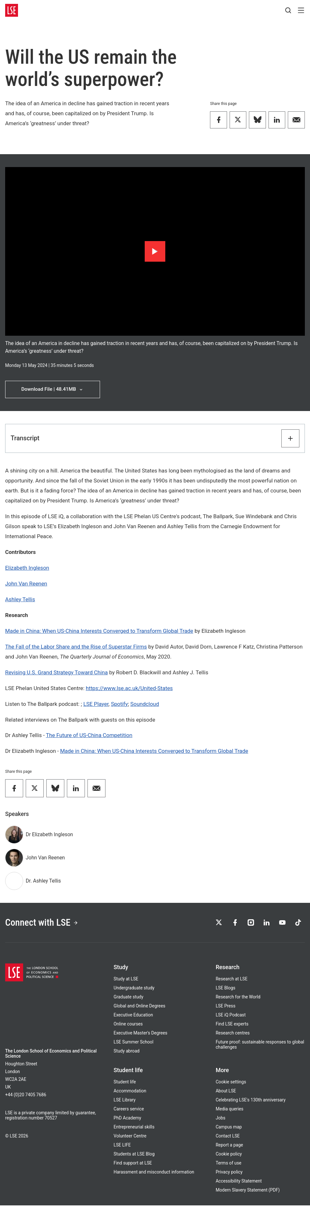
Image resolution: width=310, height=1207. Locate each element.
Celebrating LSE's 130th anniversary (251, 1101)
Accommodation (130, 1092)
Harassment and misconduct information (154, 1173)
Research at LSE (232, 980)
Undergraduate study (134, 989)
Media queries (229, 1110)
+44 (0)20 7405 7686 (25, 1096)
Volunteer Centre (130, 1137)
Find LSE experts (232, 1025)
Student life (125, 1083)
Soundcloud (144, 704)
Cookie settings (231, 1083)
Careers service (129, 1110)
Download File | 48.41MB (52, 390)
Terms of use (229, 1164)
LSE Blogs (225, 989)
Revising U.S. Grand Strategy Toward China (56, 672)
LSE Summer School (133, 1043)
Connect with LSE (43, 924)
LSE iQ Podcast (231, 1016)
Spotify (119, 704)
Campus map (229, 1128)
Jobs (220, 1119)
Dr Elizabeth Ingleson (49, 835)
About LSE (226, 1092)
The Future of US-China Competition (89, 736)
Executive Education (133, 1016)
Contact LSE (228, 1137)
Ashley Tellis (20, 600)
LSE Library (124, 1101)
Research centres (233, 1034)
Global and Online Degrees (139, 1007)
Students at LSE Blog (134, 1155)
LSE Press (225, 1007)
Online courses (128, 1025)
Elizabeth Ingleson (27, 568)
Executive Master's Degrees (140, 1034)
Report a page (229, 1146)
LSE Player (95, 704)
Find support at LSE (133, 1164)
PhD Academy (127, 1119)
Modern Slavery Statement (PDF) (248, 1191)
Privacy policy (229, 1173)
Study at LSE (126, 980)
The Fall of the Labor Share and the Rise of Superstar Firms (76, 647)
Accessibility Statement (239, 1182)
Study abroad (127, 1052)
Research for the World (238, 998)
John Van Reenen (26, 584)
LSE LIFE (122, 1146)
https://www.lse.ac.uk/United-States (129, 688)
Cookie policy (229, 1155)
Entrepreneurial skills (134, 1128)
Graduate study (128, 998)
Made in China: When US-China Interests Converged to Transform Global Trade (99, 631)
